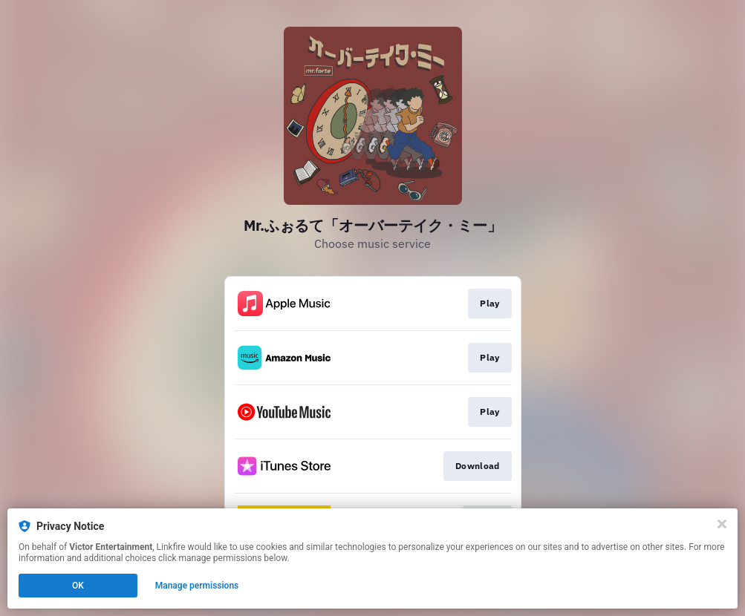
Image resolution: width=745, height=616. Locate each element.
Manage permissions (197, 585)
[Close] (722, 524)
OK (78, 585)
